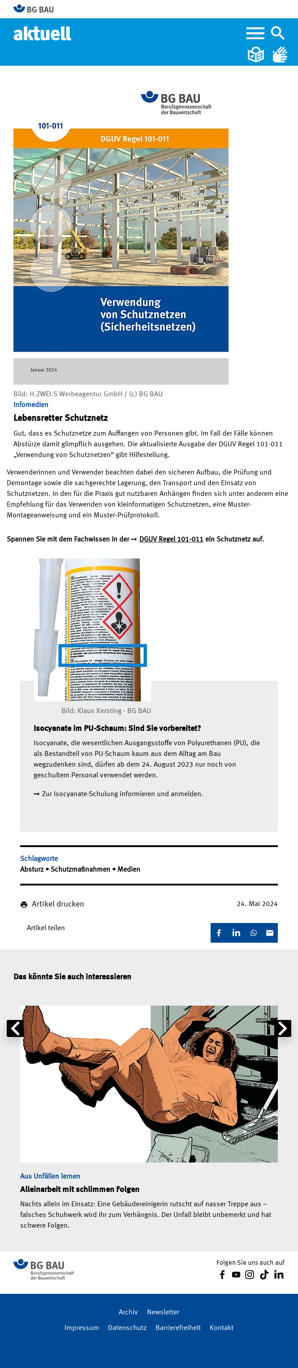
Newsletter (163, 1312)
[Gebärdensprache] (280, 54)
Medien (128, 869)
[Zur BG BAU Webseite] (37, 9)
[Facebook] (218, 932)
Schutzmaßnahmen (81, 869)
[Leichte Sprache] (257, 54)
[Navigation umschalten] (278, 33)
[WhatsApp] (253, 932)
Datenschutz (127, 1328)
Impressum (82, 1328)
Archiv (128, 1312)
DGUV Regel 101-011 (171, 539)
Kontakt (221, 1328)
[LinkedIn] (236, 932)
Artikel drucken (58, 904)
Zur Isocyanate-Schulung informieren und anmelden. (122, 794)
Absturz (32, 869)
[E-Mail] (269, 932)
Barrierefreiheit (178, 1328)
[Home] (43, 33)
